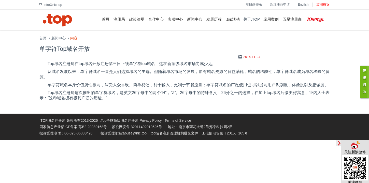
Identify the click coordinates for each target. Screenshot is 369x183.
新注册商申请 (280, 4)
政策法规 (136, 19)
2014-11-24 (251, 57)
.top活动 (233, 19)
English (303, 4)
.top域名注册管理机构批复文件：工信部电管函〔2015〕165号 (199, 133)
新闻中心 (194, 19)
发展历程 (214, 19)
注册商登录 (254, 4)
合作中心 (156, 19)
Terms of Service (178, 120)
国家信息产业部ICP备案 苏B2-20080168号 (73, 127)
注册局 (119, 19)
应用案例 (271, 19)
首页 (105, 19)
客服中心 (175, 19)
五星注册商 (292, 19)
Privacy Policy (150, 120)
